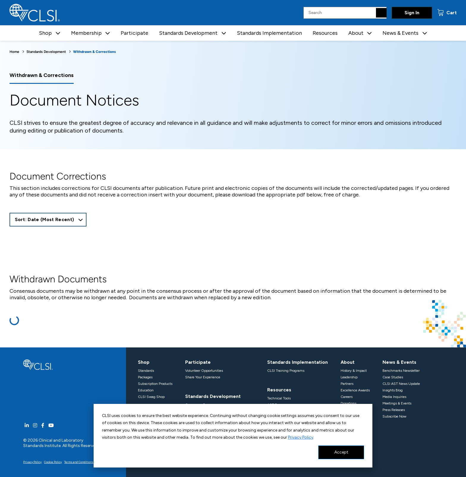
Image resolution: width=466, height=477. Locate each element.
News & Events (399, 362)
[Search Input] (345, 13)
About (348, 362)
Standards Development (46, 52)
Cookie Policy (53, 462)
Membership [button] (86, 33)
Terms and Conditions (78, 462)
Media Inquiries (394, 397)
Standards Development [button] (188, 33)
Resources (325, 33)
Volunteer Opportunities (204, 371)
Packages (145, 377)
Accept (341, 452)
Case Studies (392, 377)
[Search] (381, 13)
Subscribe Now (394, 416)
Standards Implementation (269, 33)
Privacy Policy (300, 437)
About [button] (355, 33)
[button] (58, 33)
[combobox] (48, 219)
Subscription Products (155, 384)
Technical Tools (279, 398)
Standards (146, 371)
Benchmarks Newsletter (401, 371)
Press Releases (393, 410)
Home (14, 52)
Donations (348, 403)
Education (146, 390)
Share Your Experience (202, 377)
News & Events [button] (400, 33)
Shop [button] (45, 33)
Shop (143, 362)
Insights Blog (392, 390)
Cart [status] (451, 12)
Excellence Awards (355, 390)
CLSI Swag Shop (151, 397)
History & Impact (354, 371)
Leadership (349, 377)
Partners (347, 384)
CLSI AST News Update (401, 384)
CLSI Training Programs (285, 371)
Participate (134, 33)
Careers (346, 397)
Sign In (412, 12)
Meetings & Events (396, 403)
